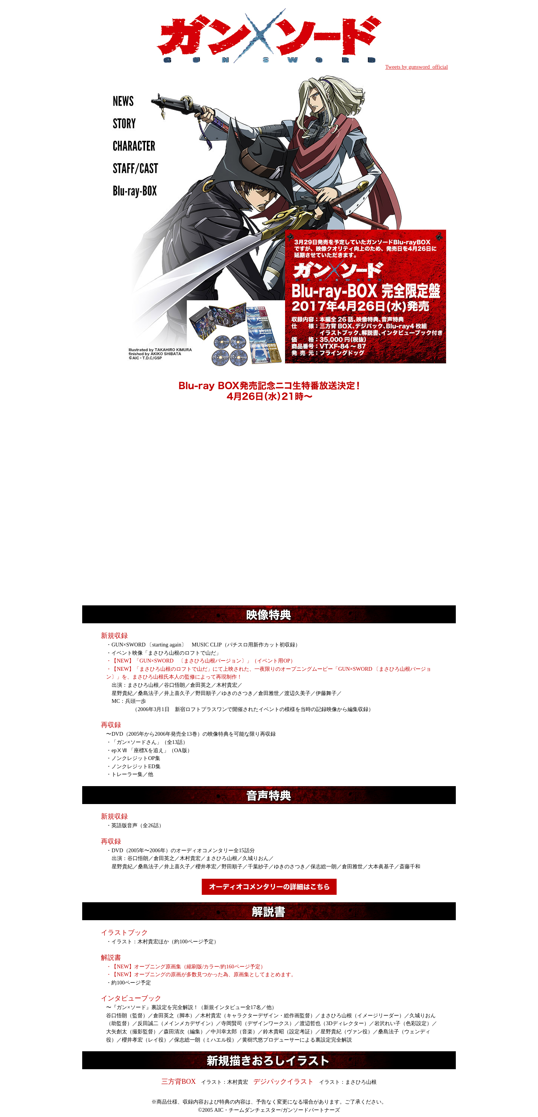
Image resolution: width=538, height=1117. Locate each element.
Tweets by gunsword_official (416, 67)
